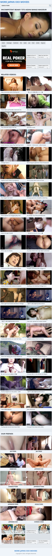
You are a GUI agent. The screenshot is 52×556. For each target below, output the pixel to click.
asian (3, 43)
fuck (33, 43)
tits (21, 43)
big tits (4, 46)
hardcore (15, 43)
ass (29, 43)
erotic (37, 43)
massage (9, 43)
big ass (43, 43)
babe (25, 43)
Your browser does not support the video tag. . (26, 26)
